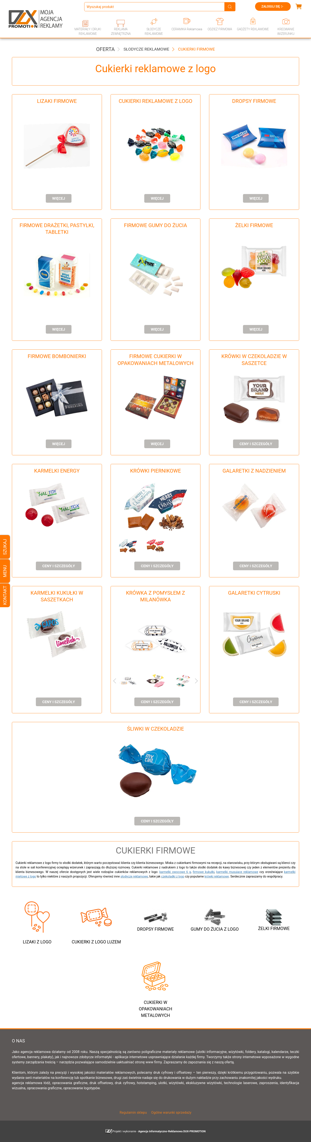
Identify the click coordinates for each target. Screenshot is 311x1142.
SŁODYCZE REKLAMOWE (154, 31)
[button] (123, 546)
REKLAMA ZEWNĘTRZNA (121, 31)
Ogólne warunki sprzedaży (171, 1112)
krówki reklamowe (217, 876)
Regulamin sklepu (133, 1112)
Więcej (58, 198)
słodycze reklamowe (134, 876)
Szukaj (5, 547)
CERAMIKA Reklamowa (186, 29)
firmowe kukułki (203, 872)
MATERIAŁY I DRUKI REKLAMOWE (88, 31)
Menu (5, 571)
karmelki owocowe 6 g (175, 872)
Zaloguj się (273, 6)
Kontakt (5, 595)
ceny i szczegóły (256, 444)
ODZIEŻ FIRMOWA (220, 29)
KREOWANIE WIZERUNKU (285, 31)
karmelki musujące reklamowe (237, 872)
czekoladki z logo (172, 876)
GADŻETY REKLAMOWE (253, 29)
